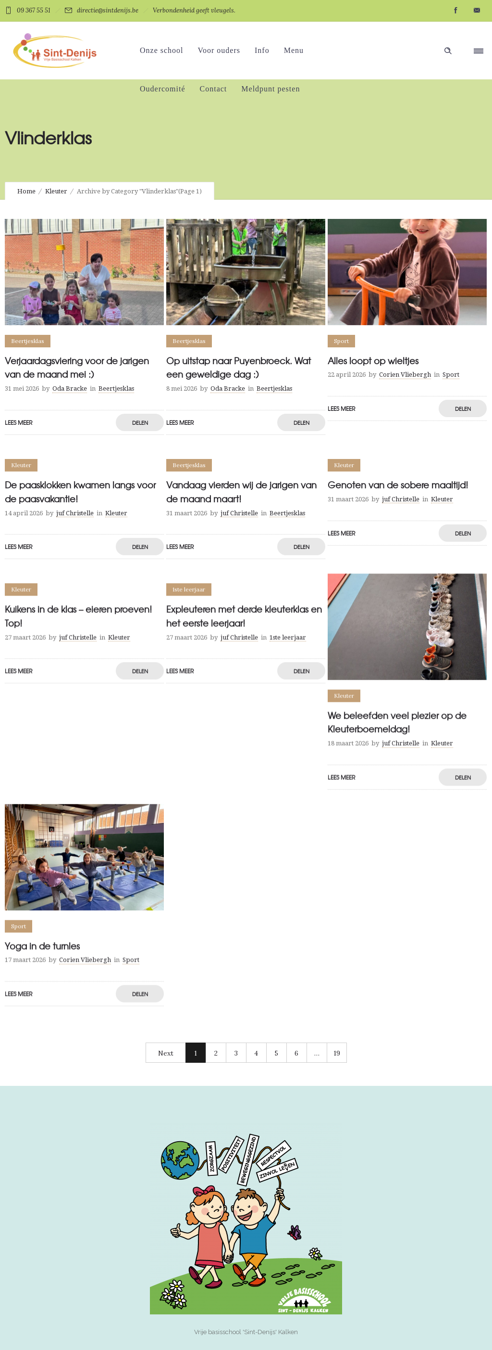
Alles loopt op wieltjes (373, 360)
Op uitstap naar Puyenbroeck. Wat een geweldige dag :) (238, 367)
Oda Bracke (69, 388)
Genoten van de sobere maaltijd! (398, 484)
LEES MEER (18, 422)
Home (26, 191)
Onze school (162, 50)
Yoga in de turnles (42, 945)
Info (262, 50)
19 (336, 1053)
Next (165, 1053)
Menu (294, 50)
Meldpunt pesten (270, 89)
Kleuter (56, 191)
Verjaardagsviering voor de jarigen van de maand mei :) (77, 367)
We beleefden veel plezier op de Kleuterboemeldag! (397, 722)
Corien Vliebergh (405, 374)
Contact (213, 89)
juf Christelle (75, 513)
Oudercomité (162, 89)
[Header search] (447, 51)
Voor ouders (219, 50)
